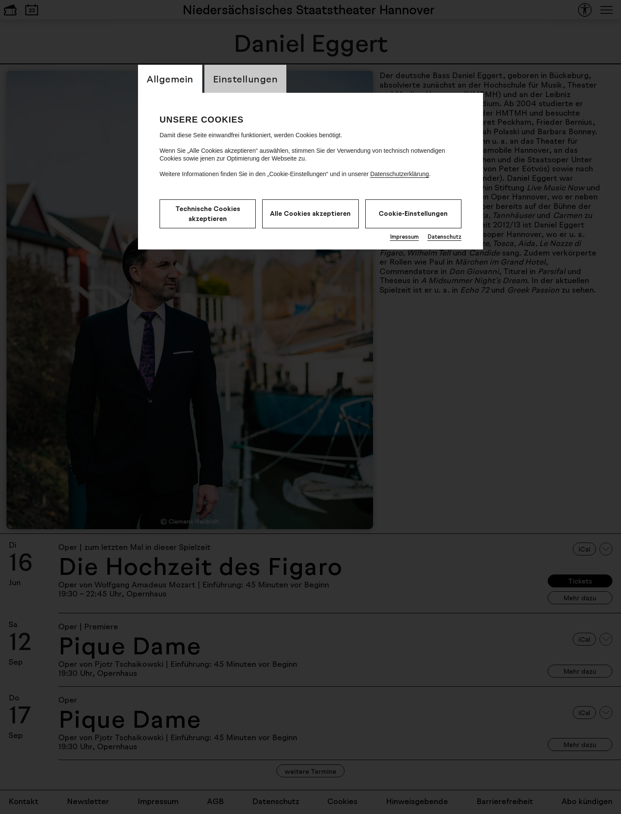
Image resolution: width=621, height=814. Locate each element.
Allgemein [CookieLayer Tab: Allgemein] (170, 79)
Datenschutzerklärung (399, 173)
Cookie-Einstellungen (413, 213)
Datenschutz (444, 236)
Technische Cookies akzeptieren (208, 214)
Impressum (404, 236)
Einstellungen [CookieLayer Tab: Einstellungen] (245, 79)
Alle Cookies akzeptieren (310, 213)
